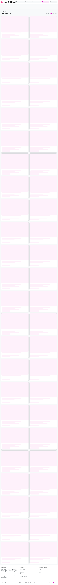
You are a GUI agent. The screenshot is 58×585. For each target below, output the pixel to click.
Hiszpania (40, 573)
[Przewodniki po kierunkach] (53, 2)
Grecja (40, 572)
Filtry (3, 11)
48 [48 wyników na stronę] (50, 13)
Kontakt (37, 582)
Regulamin (22, 577)
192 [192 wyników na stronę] (56, 13)
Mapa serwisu (22, 579)
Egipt (40, 569)
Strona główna (22, 569)
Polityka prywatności (23, 576)
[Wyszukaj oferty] (28, 2)
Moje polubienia (22, 572)
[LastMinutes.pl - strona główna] (8, 2)
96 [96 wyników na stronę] (53, 13)
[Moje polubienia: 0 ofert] (45, 2)
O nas (21, 573)
